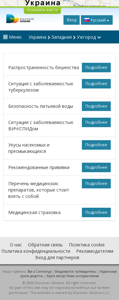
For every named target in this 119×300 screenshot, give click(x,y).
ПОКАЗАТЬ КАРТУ (42, 10)
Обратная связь (45, 245)
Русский (96, 20)
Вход (71, 20)
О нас (16, 245)
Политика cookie (87, 245)
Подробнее (96, 67)
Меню (12, 37)
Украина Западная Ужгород (65, 37)
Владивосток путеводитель (75, 271)
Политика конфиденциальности (35, 251)
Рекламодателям (94, 251)
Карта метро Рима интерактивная (73, 276)
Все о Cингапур (39, 271)
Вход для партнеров (57, 257)
